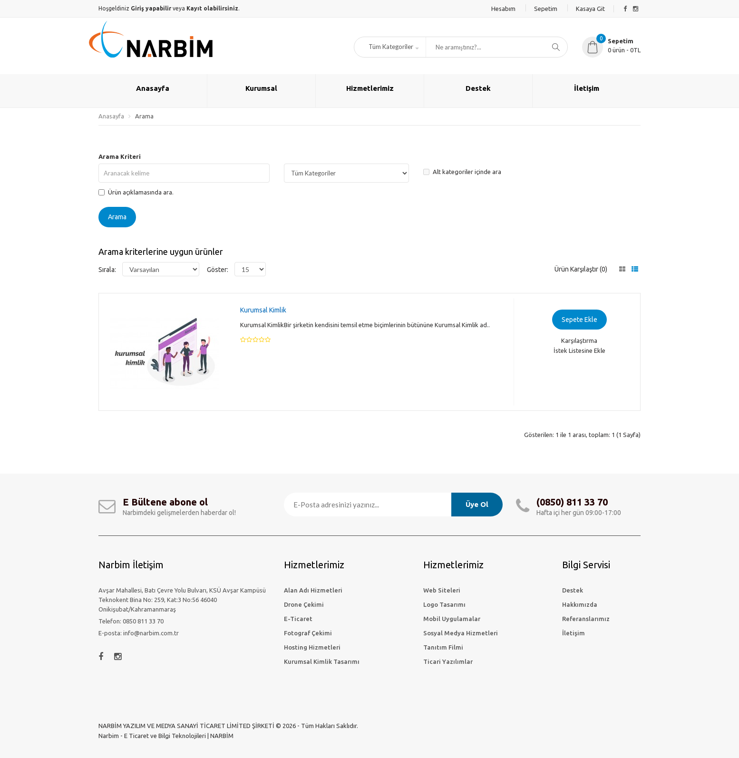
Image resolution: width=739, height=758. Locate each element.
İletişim (573, 633)
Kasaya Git (590, 8)
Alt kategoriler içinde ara (462, 171)
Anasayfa (111, 116)
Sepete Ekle (579, 319)
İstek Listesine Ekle (579, 350)
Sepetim (545, 8)
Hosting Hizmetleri (312, 647)
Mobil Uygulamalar (451, 618)
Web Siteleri (441, 590)
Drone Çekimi (304, 604)
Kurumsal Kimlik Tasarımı (322, 661)
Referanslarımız (586, 618)
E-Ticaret (298, 618)
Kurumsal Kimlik (263, 310)
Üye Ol (477, 504)
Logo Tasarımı (444, 604)
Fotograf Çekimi (308, 633)
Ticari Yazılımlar (448, 661)
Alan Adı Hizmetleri (313, 590)
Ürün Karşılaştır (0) (580, 269)
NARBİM (221, 735)
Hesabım (503, 8)
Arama (144, 116)
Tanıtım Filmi (443, 647)
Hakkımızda (579, 604)
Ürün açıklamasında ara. (136, 192)
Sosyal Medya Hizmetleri (460, 633)
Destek (572, 590)
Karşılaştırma (579, 340)
